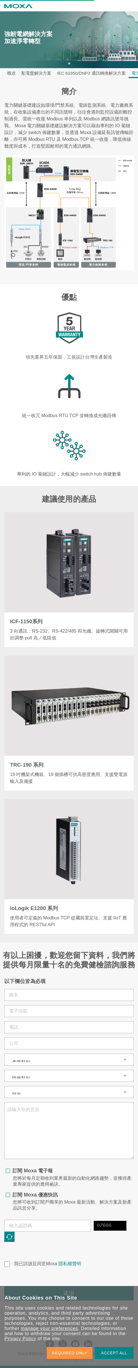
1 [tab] (69, 63)
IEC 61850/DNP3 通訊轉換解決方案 (91, 73)
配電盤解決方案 (36, 73)
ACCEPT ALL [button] (114, 1353)
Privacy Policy (20, 1338)
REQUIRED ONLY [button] (69, 1353)
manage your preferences (49, 1328)
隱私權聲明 (69, 1263)
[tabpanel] (69, 39)
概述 (11, 73)
